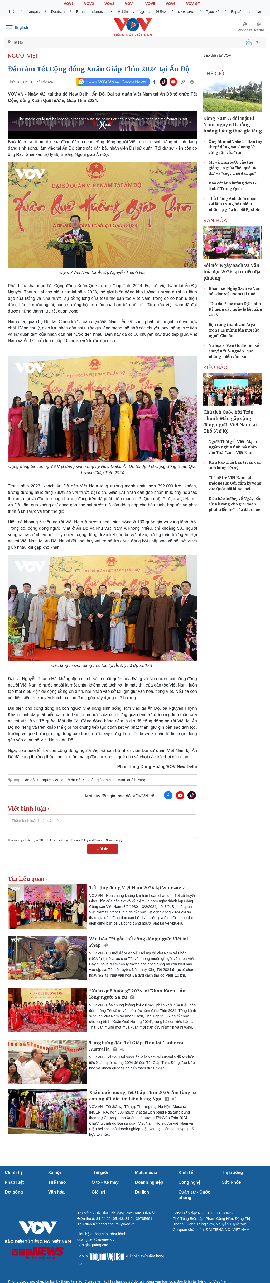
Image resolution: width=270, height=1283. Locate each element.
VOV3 (109, 4)
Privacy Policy (80, 840)
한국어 (161, 12)
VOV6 (170, 4)
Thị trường (232, 1172)
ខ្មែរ (141, 12)
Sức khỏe (231, 1182)
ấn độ (29, 780)
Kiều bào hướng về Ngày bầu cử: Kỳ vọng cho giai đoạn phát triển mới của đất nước (235, 504)
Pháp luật (14, 1182)
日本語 (122, 12)
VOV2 (89, 4)
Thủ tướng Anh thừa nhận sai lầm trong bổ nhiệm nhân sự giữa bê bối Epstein (235, 204)
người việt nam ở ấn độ (61, 780)
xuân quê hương (131, 780)
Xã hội (54, 1172)
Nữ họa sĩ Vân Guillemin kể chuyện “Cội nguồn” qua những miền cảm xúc (234, 351)
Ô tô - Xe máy (104, 1182)
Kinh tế (186, 1172)
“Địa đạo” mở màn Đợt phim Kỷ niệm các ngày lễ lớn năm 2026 (235, 309)
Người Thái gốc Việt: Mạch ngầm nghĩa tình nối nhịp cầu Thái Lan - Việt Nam (233, 447)
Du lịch (142, 1192)
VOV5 (150, 4)
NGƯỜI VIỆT (23, 56)
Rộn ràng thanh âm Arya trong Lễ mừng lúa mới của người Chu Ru (234, 330)
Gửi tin (102, 849)
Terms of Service (104, 840)
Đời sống (14, 1192)
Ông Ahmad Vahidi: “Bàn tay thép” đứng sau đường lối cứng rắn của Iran (235, 147)
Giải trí (98, 1192)
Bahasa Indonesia (91, 12)
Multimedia (146, 1172)
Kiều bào (215, 367)
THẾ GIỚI (214, 74)
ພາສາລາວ (186, 12)
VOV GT (193, 4)
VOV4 (130, 4)
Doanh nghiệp (149, 1182)
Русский (213, 12)
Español (237, 12)
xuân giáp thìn (99, 780)
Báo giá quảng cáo (92, 1245)
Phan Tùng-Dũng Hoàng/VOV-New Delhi (157, 766)
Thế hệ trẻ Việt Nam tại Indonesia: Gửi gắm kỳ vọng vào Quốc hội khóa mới (235, 483)
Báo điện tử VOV (217, 55)
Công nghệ (190, 1182)
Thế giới (99, 1172)
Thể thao (57, 1182)
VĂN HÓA (215, 220)
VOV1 (68, 4)
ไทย (259, 12)
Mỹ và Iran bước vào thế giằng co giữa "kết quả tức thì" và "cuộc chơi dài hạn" (233, 168)
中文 (11, 12)
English (21, 27)
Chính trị (13, 1172)
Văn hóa (56, 1192)
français (33, 12)
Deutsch (58, 12)
